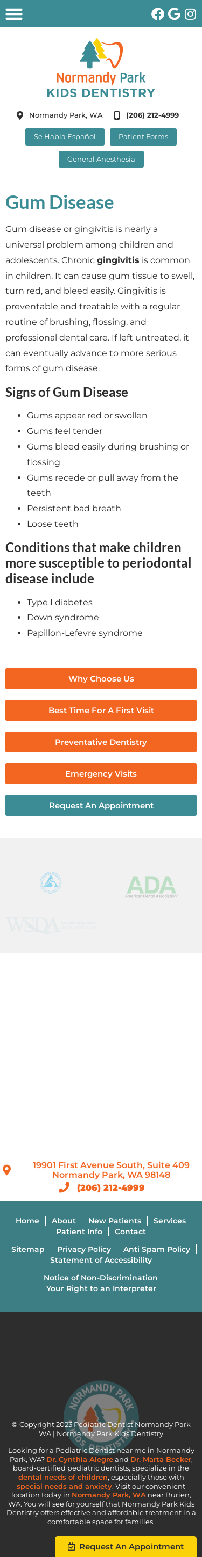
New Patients (114, 1221)
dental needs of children (63, 1477)
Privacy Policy (84, 1249)
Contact (130, 1231)
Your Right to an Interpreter (101, 1288)
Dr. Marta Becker (160, 1459)
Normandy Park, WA (109, 1495)
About (64, 1221)
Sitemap (28, 1249)
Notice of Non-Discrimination (101, 1278)
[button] (13, 13)
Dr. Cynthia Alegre (79, 1459)
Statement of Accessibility (101, 1260)
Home (27, 1221)
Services (170, 1221)
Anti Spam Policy (156, 1249)
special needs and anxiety (64, 1486)
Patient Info (79, 1231)
